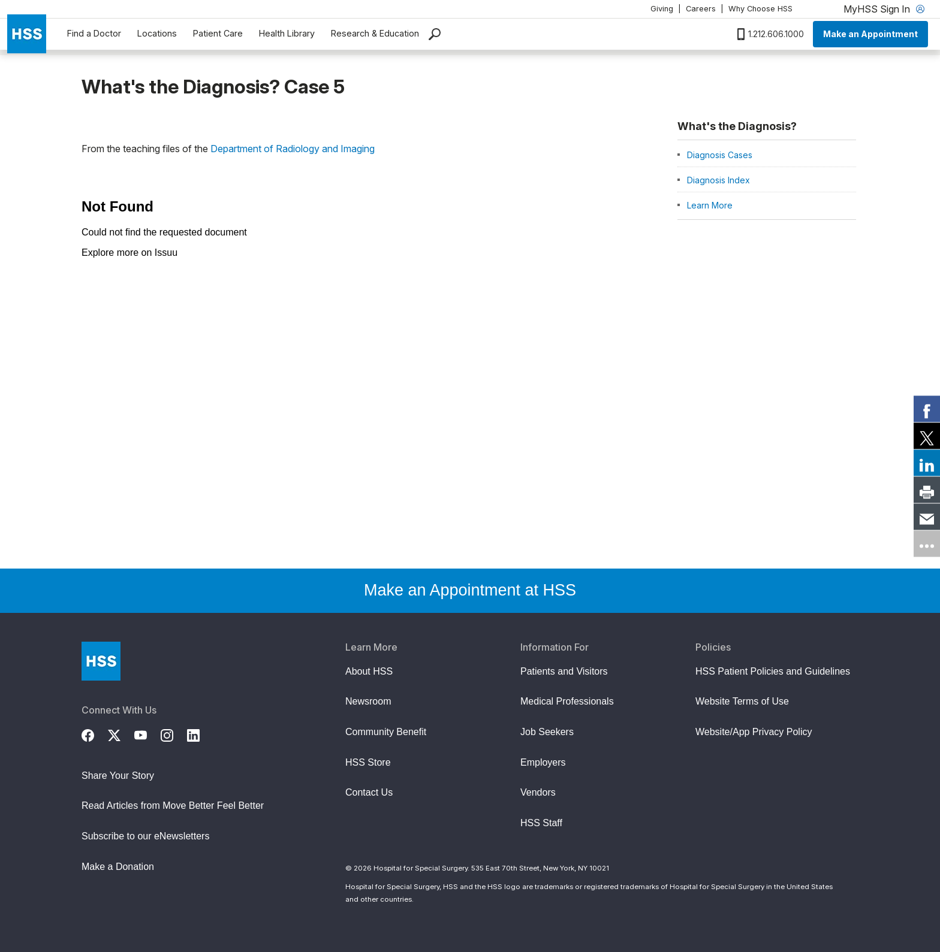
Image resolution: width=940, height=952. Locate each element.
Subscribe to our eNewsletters (145, 836)
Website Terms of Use (742, 701)
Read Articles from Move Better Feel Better (173, 805)
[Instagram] (174, 734)
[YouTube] (147, 734)
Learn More (710, 205)
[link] (927, 408)
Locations (157, 33)
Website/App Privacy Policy (753, 732)
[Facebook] (95, 734)
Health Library (287, 33)
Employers (543, 762)
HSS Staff (541, 823)
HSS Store (368, 762)
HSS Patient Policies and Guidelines (772, 671)
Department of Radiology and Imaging (292, 149)
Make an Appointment (870, 34)
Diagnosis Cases (719, 155)
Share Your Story (118, 775)
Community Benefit (385, 732)
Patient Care (218, 33)
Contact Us (369, 792)
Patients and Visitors (564, 671)
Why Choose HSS (760, 8)
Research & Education (375, 33)
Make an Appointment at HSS (470, 590)
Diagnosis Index (718, 180)
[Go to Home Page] (101, 661)
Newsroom (368, 701)
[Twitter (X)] (121, 734)
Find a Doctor (94, 33)
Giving (661, 8)
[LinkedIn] (200, 734)
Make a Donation (118, 867)
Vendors (538, 792)
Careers (701, 8)
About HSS (369, 671)
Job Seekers (547, 732)
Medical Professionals (567, 701)
